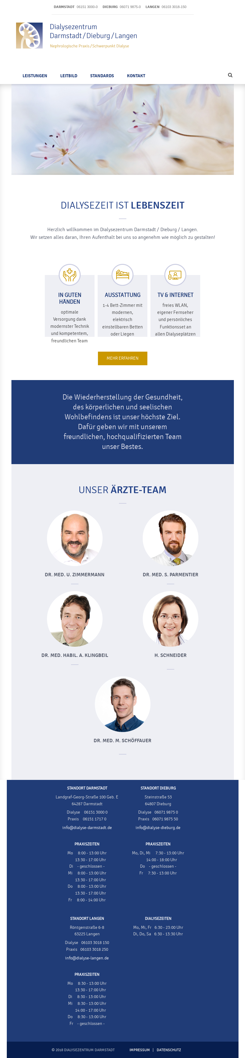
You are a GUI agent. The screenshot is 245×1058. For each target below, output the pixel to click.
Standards (102, 75)
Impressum (139, 1050)
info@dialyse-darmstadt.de (87, 827)
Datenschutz (169, 1050)
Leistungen (35, 75)
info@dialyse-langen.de (87, 958)
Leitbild (68, 75)
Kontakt (136, 75)
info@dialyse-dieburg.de (158, 827)
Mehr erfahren (122, 358)
